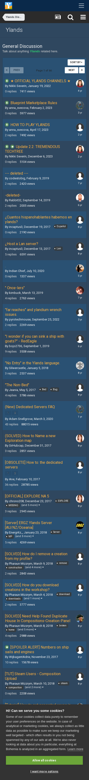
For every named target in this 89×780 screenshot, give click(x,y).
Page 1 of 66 (44, 70)
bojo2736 (15, 346)
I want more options (44, 771)
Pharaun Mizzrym (20, 563)
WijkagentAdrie (19, 657)
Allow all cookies (44, 760)
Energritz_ (16, 532)
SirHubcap (16, 445)
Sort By (76, 62)
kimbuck (15, 293)
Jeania (13, 390)
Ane (11, 479)
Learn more (75, 749)
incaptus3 (16, 227)
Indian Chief (17, 271)
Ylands (14, 30)
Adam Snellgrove (21, 419)
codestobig (17, 178)
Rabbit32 (15, 200)
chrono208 (16, 501)
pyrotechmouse (20, 319)
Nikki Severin (18, 86)
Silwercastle (17, 368)
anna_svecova (18, 108)
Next (72, 70)
